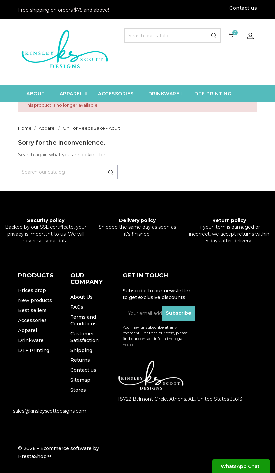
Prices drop (32, 290)
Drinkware (31, 340)
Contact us (243, 8)
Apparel (27, 330)
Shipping (81, 350)
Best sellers (32, 310)
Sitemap (80, 380)
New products (35, 300)
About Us (81, 297)
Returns (80, 360)
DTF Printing (33, 350)
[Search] (172, 35)
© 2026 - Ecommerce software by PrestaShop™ (58, 452)
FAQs (76, 307)
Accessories (32, 320)
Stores (78, 390)
